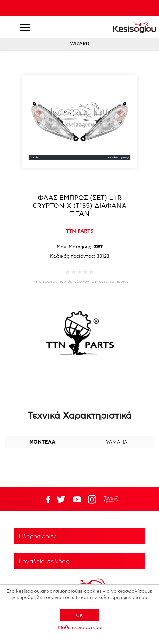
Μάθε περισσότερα (79, 627)
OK (79, 615)
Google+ (93, 499)
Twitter (77, 499)
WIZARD (79, 44)
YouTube (61, 499)
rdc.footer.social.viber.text (111, 499)
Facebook (45, 499)
